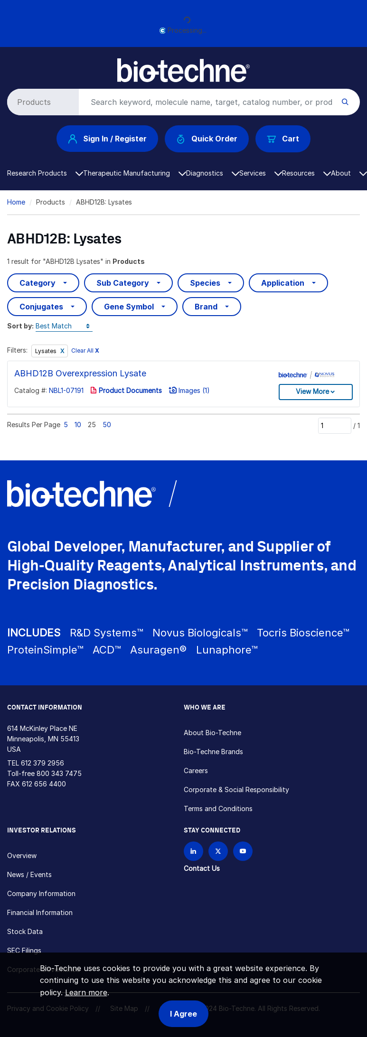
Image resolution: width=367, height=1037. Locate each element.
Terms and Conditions (218, 808)
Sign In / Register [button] (107, 138)
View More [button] (312, 391)
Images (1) (189, 390)
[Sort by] (64, 326)
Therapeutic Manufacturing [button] (134, 173)
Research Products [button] (45, 173)
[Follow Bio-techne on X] (218, 851)
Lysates (46, 351)
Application (282, 283)
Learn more (86, 992)
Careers (196, 770)
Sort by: (20, 326)
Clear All (85, 350)
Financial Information (40, 912)
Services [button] (260, 173)
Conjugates (41, 306)
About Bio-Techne (212, 733)
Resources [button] (306, 173)
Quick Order (206, 139)
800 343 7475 (59, 773)
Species (205, 283)
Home (16, 202)
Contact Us (202, 868)
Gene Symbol (129, 306)
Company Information (41, 893)
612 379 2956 (42, 763)
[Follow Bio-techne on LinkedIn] (193, 851)
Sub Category (122, 283)
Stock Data (25, 931)
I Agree (183, 1013)
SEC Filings (24, 950)
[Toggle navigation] (12, 66)
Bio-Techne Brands (213, 751)
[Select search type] (41, 102)
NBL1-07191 (66, 390)
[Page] (334, 426)
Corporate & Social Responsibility (236, 789)
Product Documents (126, 390)
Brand (206, 306)
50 (107, 424)
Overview (22, 855)
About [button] (349, 173)
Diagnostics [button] (212, 173)
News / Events (29, 874)
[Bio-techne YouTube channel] (243, 851)
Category (37, 283)
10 (78, 424)
